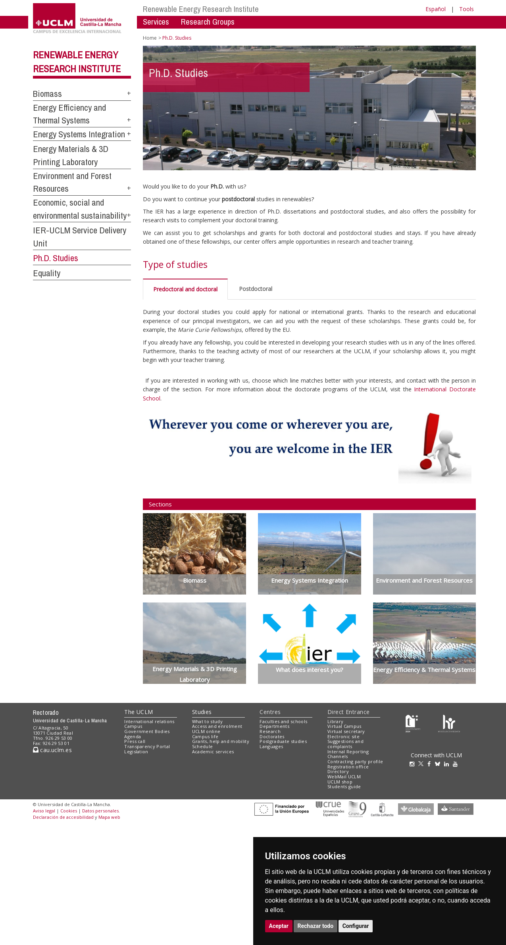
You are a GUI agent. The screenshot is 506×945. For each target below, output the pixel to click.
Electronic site (343, 736)
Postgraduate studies (283, 741)
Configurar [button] (355, 926)
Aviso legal (44, 811)
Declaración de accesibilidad (63, 817)
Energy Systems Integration (79, 134)
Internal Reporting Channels (348, 754)
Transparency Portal (147, 746)
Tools (466, 9)
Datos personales (100, 811)
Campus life (205, 736)
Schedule (202, 746)
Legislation (136, 751)
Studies (202, 712)
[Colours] (449, 723)
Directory (338, 771)
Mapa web (109, 817)
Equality (46, 273)
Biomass (47, 94)
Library (335, 721)
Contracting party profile (355, 761)
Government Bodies (147, 731)
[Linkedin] (446, 764)
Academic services (213, 751)
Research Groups (208, 21)
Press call (134, 741)
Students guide (344, 786)
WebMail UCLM (344, 776)
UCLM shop (339, 782)
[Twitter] (422, 764)
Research (270, 731)
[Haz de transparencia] (413, 723)
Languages (271, 746)
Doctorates (272, 736)
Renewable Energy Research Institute (201, 9)
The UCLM (138, 712)
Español (435, 9)
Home (150, 38)
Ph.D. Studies (55, 258)
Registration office (348, 767)
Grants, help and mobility (220, 741)
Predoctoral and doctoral (185, 289)
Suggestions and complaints (345, 743)
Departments (274, 726)
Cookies (68, 811)
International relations (149, 721)
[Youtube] (457, 764)
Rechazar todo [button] (316, 926)
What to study (207, 721)
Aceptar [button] (279, 926)
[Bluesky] (439, 764)
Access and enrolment (217, 726)
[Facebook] (431, 764)
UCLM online (206, 731)
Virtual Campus (344, 726)
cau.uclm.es (52, 750)
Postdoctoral (255, 289)
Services (156, 21)
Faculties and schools (283, 721)
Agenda (132, 736)
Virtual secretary (346, 731)
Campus (133, 726)
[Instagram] (414, 764)
